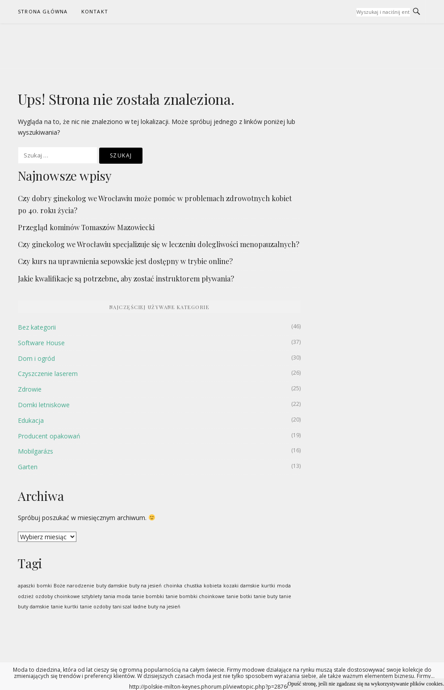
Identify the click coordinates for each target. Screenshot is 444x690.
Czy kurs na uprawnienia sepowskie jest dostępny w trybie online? (125, 261)
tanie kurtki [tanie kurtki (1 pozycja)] (64, 606)
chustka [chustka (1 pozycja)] (193, 586)
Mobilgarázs (35, 451)
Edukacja (31, 420)
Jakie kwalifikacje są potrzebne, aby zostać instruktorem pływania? (126, 278)
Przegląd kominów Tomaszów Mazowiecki (86, 227)
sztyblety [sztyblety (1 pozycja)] (92, 596)
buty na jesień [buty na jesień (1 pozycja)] (145, 586)
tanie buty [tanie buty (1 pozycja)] (265, 596)
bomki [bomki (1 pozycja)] (44, 586)
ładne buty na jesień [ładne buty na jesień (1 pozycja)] (156, 606)
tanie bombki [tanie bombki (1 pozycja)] (148, 596)
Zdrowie (30, 389)
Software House (41, 343)
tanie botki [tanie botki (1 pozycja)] (239, 596)
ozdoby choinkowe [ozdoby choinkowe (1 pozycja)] (57, 596)
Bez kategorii (37, 327)
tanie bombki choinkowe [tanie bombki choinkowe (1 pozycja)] (195, 596)
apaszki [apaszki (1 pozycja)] (26, 586)
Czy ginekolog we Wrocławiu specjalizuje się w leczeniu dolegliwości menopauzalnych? (158, 244)
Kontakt (94, 11)
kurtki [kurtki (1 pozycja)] (268, 586)
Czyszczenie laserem (48, 373)
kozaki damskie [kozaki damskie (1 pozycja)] (241, 586)
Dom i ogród (36, 358)
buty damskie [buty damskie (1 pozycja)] (111, 586)
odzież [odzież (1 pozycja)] (26, 596)
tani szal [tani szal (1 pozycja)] (122, 606)
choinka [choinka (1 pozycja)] (172, 586)
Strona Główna (43, 11)
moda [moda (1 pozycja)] (284, 586)
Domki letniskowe (44, 405)
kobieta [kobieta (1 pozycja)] (213, 586)
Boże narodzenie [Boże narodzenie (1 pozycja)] (74, 586)
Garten (28, 467)
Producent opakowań (49, 436)
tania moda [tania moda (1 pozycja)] (117, 596)
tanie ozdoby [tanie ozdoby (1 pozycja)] (95, 606)
